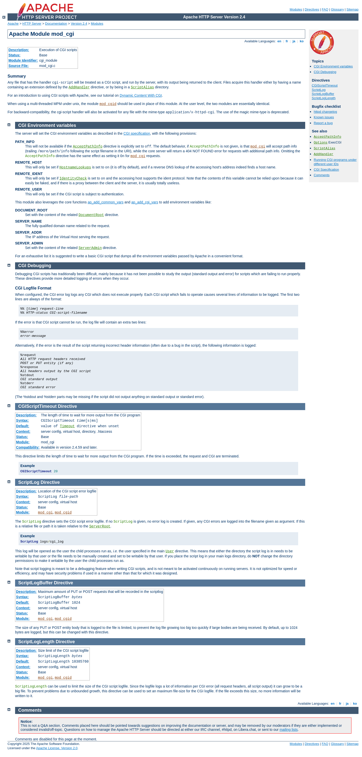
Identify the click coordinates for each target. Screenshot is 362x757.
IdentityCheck (73, 178)
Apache (13, 23)
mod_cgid (108, 104)
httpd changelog (325, 112)
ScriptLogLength (324, 98)
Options (321, 143)
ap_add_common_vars (105, 202)
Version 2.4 (79, 23)
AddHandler (79, 87)
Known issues (324, 117)
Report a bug (323, 123)
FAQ (325, 9)
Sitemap (352, 9)
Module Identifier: (23, 60)
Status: (14, 55)
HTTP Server (31, 23)
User (169, 551)
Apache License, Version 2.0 (56, 748)
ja (294, 41)
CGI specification (136, 133)
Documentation (56, 23)
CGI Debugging (325, 72)
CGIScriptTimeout (325, 85)
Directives (312, 9)
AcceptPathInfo (327, 137)
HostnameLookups (75, 167)
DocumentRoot (91, 215)
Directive (67, 406)
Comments (322, 175)
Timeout (67, 426)
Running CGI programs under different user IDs (335, 162)
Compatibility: (27, 447)
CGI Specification (326, 169)
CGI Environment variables (333, 66)
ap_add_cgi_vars (144, 202)
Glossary (337, 9)
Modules (296, 9)
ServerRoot (99, 526)
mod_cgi (257, 147)
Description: (19, 50)
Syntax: (22, 420)
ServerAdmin (90, 248)
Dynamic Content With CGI (141, 95)
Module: (23, 442)
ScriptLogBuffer (323, 94)
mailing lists (289, 730)
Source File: (19, 66)
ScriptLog (319, 90)
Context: (23, 431)
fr (287, 41)
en (279, 41)
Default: (22, 426)
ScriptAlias (142, 87)
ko (301, 41)
